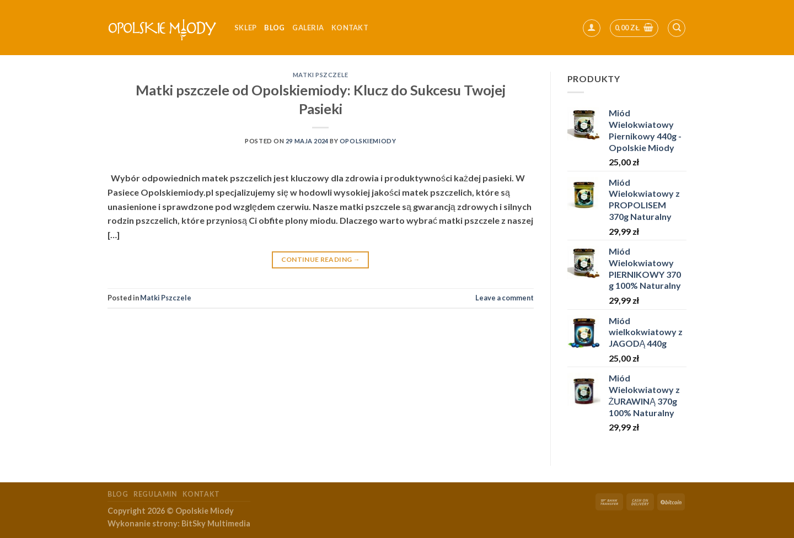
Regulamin (155, 494)
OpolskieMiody (368, 140)
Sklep (245, 27)
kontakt (349, 27)
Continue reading (321, 259)
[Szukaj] (676, 28)
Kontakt (201, 494)
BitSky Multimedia (215, 523)
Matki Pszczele (320, 74)
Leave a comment (504, 297)
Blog (274, 27)
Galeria (308, 27)
